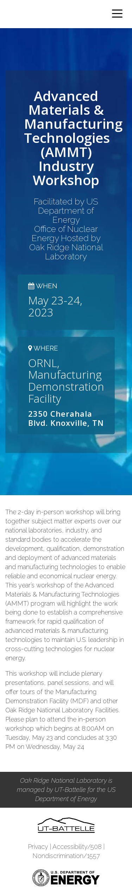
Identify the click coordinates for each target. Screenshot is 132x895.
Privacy (38, 846)
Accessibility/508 (77, 846)
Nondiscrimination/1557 (66, 855)
